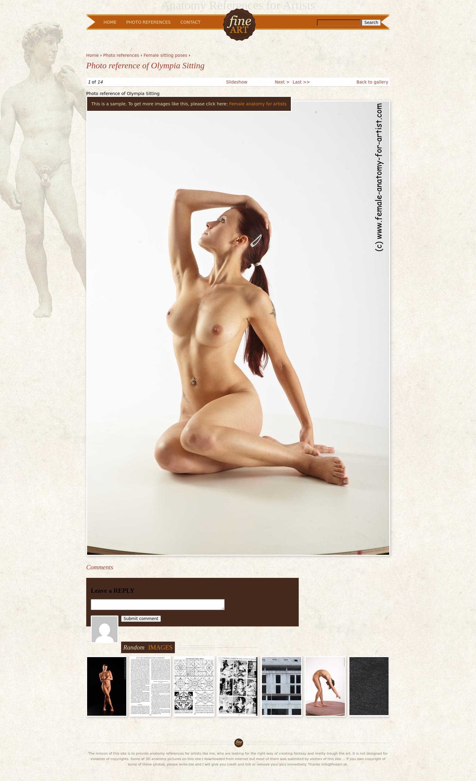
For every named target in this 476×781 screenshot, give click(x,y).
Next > (282, 82)
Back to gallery (372, 82)
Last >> (301, 82)
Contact (190, 22)
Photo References (148, 22)
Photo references (121, 55)
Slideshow (236, 82)
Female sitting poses (165, 55)
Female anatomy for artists (258, 103)
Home (92, 55)
